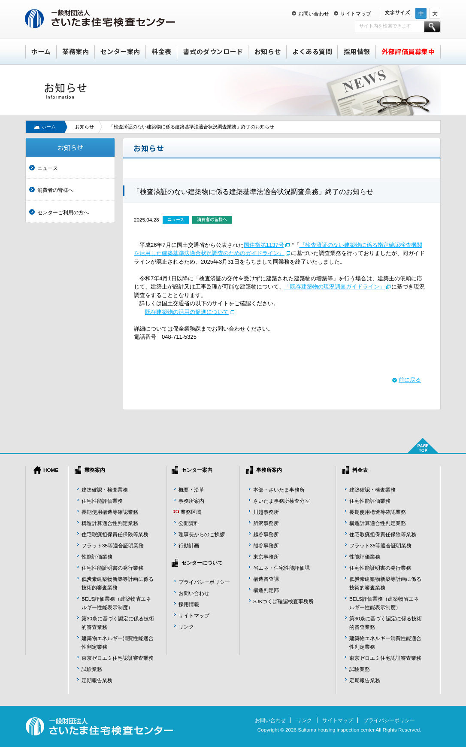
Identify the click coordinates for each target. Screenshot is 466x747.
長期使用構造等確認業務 (110, 512)
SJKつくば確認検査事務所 (283, 601)
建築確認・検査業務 (105, 489)
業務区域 (191, 512)
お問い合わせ (313, 13)
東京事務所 (266, 556)
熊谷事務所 (266, 545)
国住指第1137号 (264, 245)
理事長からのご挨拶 (202, 534)
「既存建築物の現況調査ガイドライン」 (334, 286)
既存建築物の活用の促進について (187, 312)
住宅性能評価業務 (102, 501)
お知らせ (267, 51)
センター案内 (120, 51)
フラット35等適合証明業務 (113, 545)
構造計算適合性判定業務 (110, 523)
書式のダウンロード (213, 51)
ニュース (47, 168)
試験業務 (92, 669)
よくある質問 (312, 51)
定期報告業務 (97, 680)
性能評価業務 (97, 556)
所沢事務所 (266, 523)
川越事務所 (266, 512)
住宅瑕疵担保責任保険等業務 (115, 534)
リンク (186, 626)
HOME (50, 470)
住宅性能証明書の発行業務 (112, 568)
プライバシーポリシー (204, 582)
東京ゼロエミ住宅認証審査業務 (118, 658)
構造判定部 (266, 590)
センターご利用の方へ (63, 212)
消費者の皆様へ (55, 190)
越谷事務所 (266, 534)
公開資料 (189, 523)
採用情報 (357, 51)
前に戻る (410, 380)
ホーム (41, 51)
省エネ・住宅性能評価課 (281, 568)
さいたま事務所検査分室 (281, 501)
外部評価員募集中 (408, 51)
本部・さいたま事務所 (279, 489)
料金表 (161, 51)
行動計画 (189, 545)
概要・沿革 (191, 489)
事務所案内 (191, 501)
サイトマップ (355, 13)
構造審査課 (266, 579)
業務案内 (75, 51)
